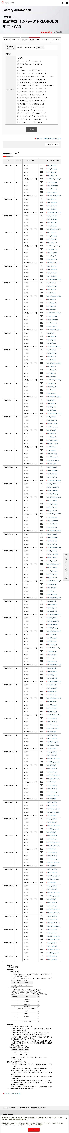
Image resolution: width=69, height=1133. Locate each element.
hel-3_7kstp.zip (52, 242)
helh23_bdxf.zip (52, 835)
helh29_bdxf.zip (52, 929)
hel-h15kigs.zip (52, 608)
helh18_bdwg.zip (52, 755)
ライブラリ (56, 40)
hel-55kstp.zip (51, 410)
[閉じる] (66, 1118)
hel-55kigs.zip (51, 407)
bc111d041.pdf (51, 815)
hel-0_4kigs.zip (51, 172)
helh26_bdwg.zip (52, 889)
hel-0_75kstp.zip (52, 192)
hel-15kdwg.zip (51, 303)
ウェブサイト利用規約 (37, 1125)
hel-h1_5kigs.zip (52, 507)
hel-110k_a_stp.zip (53, 460)
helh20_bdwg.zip (52, 789)
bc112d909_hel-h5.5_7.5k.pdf (56, 564)
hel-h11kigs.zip (52, 591)
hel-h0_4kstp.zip (52, 477)
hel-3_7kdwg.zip (52, 236)
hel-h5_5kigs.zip (52, 557)
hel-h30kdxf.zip (51, 651)
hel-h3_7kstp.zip (52, 544)
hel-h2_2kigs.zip (52, 524)
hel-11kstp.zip (51, 293)
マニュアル (15, 40)
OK (34, 1129)
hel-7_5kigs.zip (51, 273)
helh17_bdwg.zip (52, 738)
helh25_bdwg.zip (52, 872)
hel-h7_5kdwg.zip (52, 571)
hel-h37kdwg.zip (52, 671)
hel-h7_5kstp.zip (52, 577)
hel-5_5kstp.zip (52, 259)
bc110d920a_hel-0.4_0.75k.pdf (56, 179)
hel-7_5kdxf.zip (51, 266)
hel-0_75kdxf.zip (52, 182)
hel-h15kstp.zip (52, 611)
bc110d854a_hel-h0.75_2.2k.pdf (56, 497)
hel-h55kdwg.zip (52, 705)
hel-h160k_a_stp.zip (53, 795)
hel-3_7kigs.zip (51, 239)
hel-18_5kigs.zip (52, 323)
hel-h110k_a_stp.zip (53, 762)
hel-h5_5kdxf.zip (52, 551)
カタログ (7, 40)
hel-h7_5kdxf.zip (52, 567)
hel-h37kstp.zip (52, 678)
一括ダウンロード (53, 144)
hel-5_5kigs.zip (51, 256)
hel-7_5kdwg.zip (52, 269)
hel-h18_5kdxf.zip (52, 618)
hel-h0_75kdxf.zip (52, 484)
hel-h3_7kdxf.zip (52, 534)
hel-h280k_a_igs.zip (53, 859)
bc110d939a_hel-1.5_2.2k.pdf (56, 212)
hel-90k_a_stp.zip (52, 443)
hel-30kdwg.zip (51, 353)
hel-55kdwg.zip (51, 403)
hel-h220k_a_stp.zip (53, 829)
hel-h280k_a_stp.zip (53, 862)
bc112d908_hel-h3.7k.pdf (54, 547)
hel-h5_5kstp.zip (52, 561)
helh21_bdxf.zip (52, 802)
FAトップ (5, 1108)
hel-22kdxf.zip (51, 333)
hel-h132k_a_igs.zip (53, 775)
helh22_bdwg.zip (52, 822)
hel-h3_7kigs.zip (52, 541)
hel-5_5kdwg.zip (52, 253)
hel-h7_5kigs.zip (52, 574)
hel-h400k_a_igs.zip (53, 909)
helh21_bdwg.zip (52, 805)
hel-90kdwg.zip (51, 437)
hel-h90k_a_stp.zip (53, 745)
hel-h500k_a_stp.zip (53, 939)
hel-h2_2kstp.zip (52, 527)
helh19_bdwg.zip (52, 772)
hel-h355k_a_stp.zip (53, 896)
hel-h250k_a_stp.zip (53, 845)
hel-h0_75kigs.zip (52, 490)
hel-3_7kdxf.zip (51, 232)
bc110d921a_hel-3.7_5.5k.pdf (56, 246)
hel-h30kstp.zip (52, 661)
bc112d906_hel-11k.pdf (54, 296)
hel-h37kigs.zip (52, 675)
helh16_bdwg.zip (52, 722)
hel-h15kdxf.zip (51, 601)
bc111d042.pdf (51, 832)
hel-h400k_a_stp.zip (53, 912)
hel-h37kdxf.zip (51, 668)
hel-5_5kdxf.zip (51, 249)
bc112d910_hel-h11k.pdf (54, 598)
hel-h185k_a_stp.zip (53, 812)
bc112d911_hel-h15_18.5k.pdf (56, 614)
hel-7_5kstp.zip (52, 276)
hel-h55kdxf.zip (51, 701)
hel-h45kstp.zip (52, 695)
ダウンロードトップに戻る (13, 1094)
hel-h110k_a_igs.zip (53, 758)
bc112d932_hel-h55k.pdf (54, 715)
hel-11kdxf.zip (51, 283)
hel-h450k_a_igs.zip (53, 923)
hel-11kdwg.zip (51, 286)
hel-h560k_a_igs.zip (53, 949)
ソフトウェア (45, 40)
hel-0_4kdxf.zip (51, 165)
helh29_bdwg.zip (52, 933)
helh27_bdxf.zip (52, 902)
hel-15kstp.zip (51, 309)
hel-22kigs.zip (51, 340)
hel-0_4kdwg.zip (52, 169)
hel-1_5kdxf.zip (51, 199)
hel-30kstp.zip (51, 360)
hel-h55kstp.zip (52, 711)
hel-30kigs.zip (51, 356)
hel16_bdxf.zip (51, 417)
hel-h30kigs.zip (52, 658)
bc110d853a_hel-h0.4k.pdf (55, 480)
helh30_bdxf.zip (52, 943)
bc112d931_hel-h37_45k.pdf (55, 681)
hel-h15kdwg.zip (52, 604)
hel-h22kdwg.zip (52, 638)
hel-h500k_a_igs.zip (53, 936)
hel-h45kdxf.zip (51, 685)
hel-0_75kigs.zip (52, 189)
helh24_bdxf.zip (52, 852)
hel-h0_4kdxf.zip (52, 467)
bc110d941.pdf (51, 732)
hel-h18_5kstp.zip (52, 628)
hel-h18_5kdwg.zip (53, 621)
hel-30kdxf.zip (51, 350)
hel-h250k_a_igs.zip (53, 842)
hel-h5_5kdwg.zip (52, 554)
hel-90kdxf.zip (51, 433)
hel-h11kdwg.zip (52, 588)
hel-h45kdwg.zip (52, 688)
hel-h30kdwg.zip (52, 655)
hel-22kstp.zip (51, 343)
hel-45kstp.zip (51, 393)
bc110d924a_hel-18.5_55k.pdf (56, 330)
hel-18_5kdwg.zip (52, 320)
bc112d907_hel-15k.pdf (54, 313)
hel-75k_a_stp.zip (52, 427)
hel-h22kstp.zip (52, 644)
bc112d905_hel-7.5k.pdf (54, 279)
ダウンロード (14, 1108)
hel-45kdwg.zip (51, 387)
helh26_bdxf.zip (52, 886)
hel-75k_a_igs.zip (52, 423)
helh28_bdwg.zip (52, 919)
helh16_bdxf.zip (52, 718)
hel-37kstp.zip (51, 376)
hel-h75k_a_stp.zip (53, 728)
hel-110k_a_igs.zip (53, 457)
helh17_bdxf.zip (52, 735)
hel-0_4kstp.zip (52, 175)
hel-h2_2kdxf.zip (52, 517)
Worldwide (62, 3)
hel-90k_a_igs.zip (52, 440)
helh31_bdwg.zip (52, 959)
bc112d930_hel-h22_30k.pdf (55, 648)
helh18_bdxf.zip (52, 752)
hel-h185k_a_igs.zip (53, 809)
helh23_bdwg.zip (52, 839)
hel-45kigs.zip (51, 390)
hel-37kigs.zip (51, 373)
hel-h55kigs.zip (52, 708)
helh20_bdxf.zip (52, 785)
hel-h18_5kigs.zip (52, 624)
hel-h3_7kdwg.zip (52, 537)
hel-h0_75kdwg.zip (53, 487)
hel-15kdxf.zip (51, 299)
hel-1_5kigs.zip (51, 206)
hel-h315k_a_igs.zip (53, 876)
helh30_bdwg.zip (52, 946)
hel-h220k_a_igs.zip (53, 825)
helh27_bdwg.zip (52, 906)
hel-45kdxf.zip (51, 383)
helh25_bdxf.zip (52, 869)
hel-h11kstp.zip (52, 594)
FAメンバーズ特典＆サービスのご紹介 (48, 139)
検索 (32, 129)
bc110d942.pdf (51, 765)
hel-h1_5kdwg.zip (52, 504)
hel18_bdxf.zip (51, 450)
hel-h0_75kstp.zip (52, 494)
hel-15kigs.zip (51, 306)
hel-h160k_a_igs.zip (53, 792)
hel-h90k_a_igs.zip (53, 742)
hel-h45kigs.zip (52, 691)
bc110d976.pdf (51, 430)
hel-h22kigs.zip (52, 641)
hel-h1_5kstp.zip (52, 510)
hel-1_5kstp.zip (52, 209)
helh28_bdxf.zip (52, 916)
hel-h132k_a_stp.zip (53, 778)
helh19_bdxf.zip (52, 768)
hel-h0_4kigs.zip (52, 474)
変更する (40, 47)
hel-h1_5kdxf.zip (52, 500)
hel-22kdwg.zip (51, 336)
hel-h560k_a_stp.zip (53, 953)
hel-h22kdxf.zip (51, 634)
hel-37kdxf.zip (51, 366)
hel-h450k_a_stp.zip (53, 926)
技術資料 (25, 40)
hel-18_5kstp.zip (52, 326)
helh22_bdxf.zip (52, 819)
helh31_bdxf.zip (52, 956)
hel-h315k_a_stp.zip (53, 879)
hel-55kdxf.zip (51, 400)
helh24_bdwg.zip (52, 856)
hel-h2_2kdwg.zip (52, 521)
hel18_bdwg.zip (52, 454)
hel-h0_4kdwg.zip (52, 470)
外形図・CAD (34, 40)
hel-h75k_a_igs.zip (53, 725)
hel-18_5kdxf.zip (52, 316)
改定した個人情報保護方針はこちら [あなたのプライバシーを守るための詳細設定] (18, 1119)
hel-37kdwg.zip (51, 370)
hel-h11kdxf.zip (51, 584)
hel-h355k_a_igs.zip (53, 892)
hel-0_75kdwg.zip (52, 186)
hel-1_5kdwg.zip (52, 202)
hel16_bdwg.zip (52, 420)
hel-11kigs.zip (51, 289)
